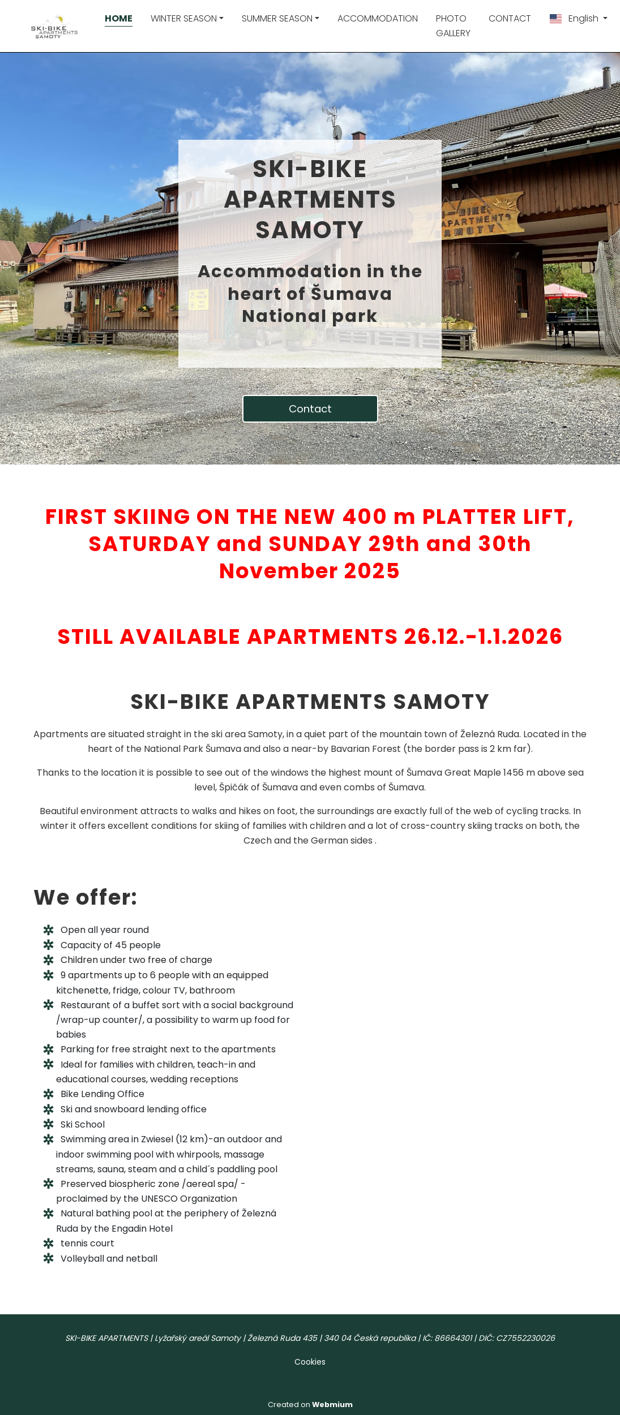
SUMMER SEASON (277, 18)
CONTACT (510, 18)
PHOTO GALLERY (453, 26)
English (574, 18)
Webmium (332, 1404)
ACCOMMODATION (377, 18)
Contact (310, 409)
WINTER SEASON (184, 18)
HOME (118, 18)
